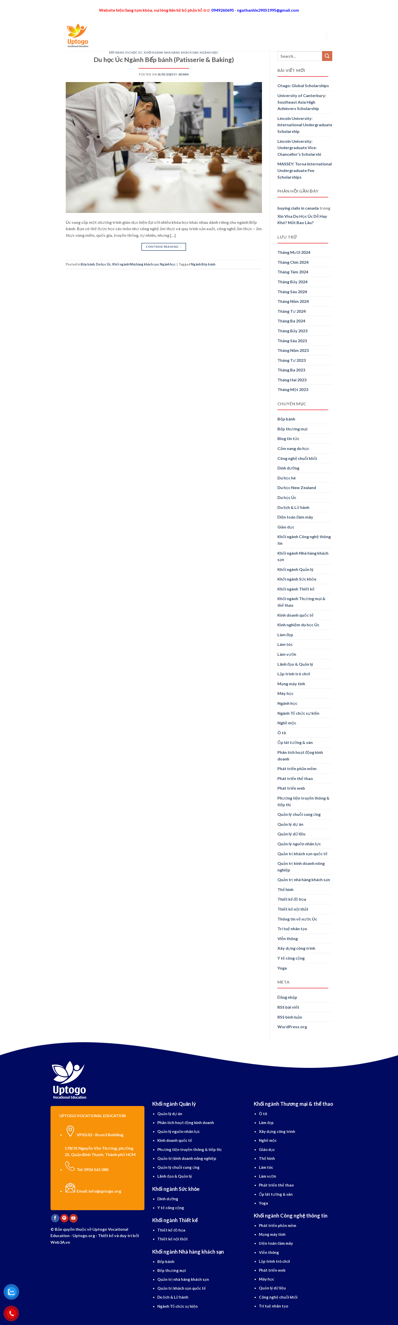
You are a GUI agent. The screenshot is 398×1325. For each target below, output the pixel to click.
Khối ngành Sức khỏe (296, 578)
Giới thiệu (117, 35)
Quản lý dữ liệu (291, 833)
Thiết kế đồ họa (291, 899)
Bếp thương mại (292, 428)
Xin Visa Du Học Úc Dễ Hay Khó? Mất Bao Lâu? (302, 219)
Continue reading (164, 246)
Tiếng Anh (192, 35)
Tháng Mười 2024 (293, 252)
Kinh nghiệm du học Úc (298, 624)
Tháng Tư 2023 (291, 360)
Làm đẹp (285, 634)
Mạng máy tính (291, 683)
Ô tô (281, 732)
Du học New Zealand (296, 487)
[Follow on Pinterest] (64, 1218)
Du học (140, 35)
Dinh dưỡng (288, 467)
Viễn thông (287, 938)
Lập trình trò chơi (293, 673)
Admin (183, 74)
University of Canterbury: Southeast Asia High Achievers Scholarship (301, 102)
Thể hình (285, 889)
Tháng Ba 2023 (291, 369)
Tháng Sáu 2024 (292, 291)
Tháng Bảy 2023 (292, 330)
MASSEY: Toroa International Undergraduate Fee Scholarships (304, 170)
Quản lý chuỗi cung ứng (299, 814)
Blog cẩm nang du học (254, 35)
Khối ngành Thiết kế (295, 588)
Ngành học (165, 35)
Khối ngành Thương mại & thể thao (301, 601)
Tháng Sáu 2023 (292, 340)
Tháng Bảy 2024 (292, 281)
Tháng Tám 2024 (292, 271)
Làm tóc (285, 644)
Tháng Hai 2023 (291, 379)
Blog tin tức (288, 438)
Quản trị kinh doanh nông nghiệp (301, 866)
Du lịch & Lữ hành (293, 507)
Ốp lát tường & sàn (295, 742)
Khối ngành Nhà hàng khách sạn (171, 52)
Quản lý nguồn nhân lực (299, 843)
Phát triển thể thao (295, 778)
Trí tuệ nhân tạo (292, 928)
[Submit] (327, 56)
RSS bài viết (288, 1007)
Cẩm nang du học (293, 448)
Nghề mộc (286, 722)
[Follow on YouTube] (73, 1218)
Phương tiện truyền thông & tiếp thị (303, 801)
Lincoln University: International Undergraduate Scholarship (304, 125)
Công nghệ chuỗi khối (297, 458)
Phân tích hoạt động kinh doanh (300, 755)
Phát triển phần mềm (297, 768)
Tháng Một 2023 (292, 389)
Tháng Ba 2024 (291, 320)
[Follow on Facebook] (55, 1218)
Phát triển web (291, 788)
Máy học (285, 693)
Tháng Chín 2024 (292, 262)
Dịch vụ (216, 35)
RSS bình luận (289, 1017)
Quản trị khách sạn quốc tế (302, 853)
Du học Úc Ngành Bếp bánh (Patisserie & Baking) (164, 59)
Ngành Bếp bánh (203, 264)
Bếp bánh (116, 52)
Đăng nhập (287, 997)
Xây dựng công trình (296, 948)
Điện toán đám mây (295, 517)
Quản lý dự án (290, 824)
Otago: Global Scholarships (303, 85)
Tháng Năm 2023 (293, 350)
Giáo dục (285, 526)
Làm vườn (286, 654)
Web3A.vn (60, 1242)
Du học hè (286, 477)
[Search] (100, 35)
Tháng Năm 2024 (293, 301)
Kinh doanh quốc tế (295, 615)
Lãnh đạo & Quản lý (295, 664)
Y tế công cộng (291, 958)
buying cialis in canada (298, 208)
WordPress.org (292, 1026)
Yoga (282, 967)
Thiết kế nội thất (292, 909)
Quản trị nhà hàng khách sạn (303, 879)
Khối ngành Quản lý (295, 569)
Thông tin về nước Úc (297, 918)
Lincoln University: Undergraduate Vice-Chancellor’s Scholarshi (299, 148)
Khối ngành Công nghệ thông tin (304, 539)
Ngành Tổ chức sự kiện (298, 713)
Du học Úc (133, 52)
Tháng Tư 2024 (291, 311)
